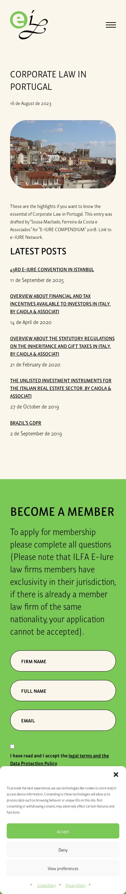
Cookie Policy (46, 885)
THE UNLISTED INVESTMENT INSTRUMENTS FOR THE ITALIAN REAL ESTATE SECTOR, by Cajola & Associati (61, 388)
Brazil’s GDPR (25, 422)
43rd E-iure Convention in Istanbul (52, 269)
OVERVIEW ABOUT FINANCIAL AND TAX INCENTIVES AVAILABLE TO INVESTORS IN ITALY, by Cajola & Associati (60, 303)
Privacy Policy (76, 885)
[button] (116, 774)
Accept (63, 831)
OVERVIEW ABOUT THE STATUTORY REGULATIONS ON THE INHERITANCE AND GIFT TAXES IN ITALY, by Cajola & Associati (62, 345)
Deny (63, 849)
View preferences (63, 868)
